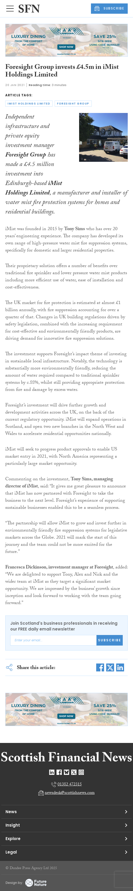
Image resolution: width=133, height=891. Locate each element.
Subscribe (109, 640)
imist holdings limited (29, 104)
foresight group (73, 104)
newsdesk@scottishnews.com (70, 793)
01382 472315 (70, 784)
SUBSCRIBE (109, 8)
